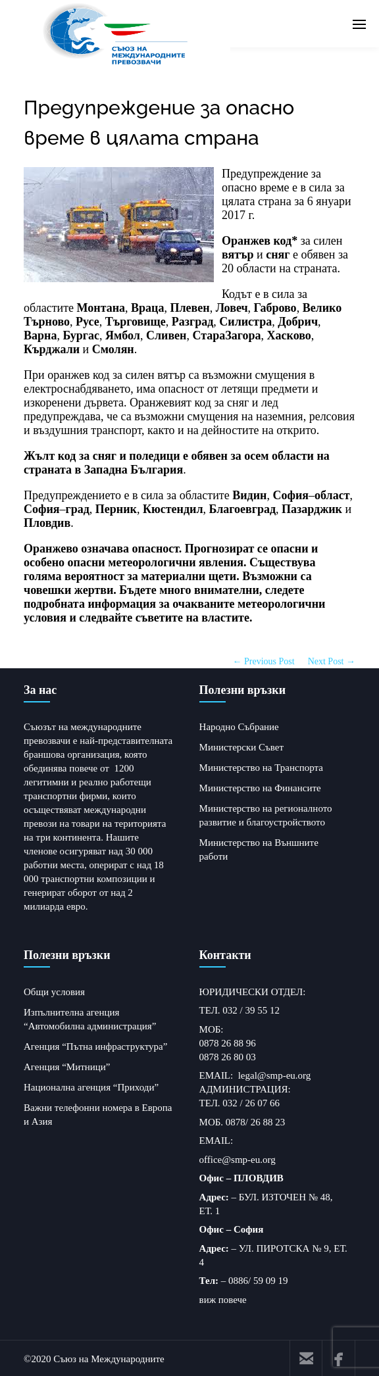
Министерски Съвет (241, 746)
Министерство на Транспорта (261, 766)
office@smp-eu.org (237, 1158)
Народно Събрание (239, 725)
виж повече (223, 1298)
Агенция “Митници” (67, 1065)
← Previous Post (264, 660)
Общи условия (54, 990)
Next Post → (331, 660)
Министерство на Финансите (260, 786)
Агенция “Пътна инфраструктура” (95, 1045)
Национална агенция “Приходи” (91, 1086)
